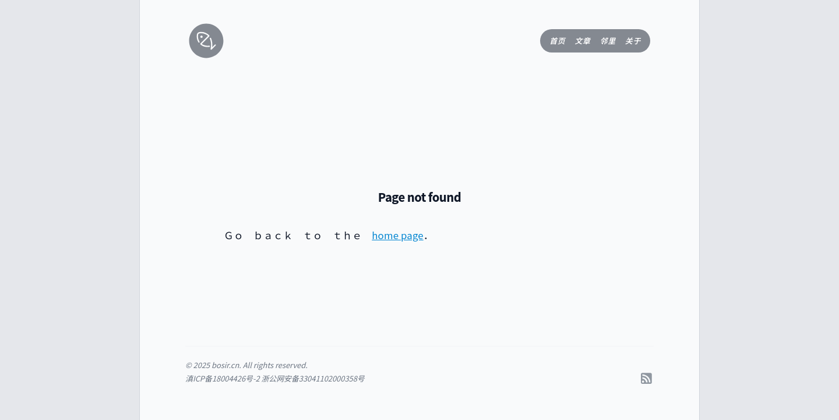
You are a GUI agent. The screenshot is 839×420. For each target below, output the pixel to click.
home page (397, 235)
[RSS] (647, 378)
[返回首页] (199, 40)
